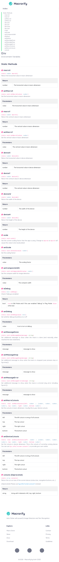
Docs (8, 538)
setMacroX (8, 19)
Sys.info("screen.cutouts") (26, 484)
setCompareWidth (10, 34)
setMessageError (10, 44)
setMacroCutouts (10, 46)
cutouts (7, 50)
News (8, 534)
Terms (48, 538)
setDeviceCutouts (10, 48)
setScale (7, 32)
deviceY (7, 25)
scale (6, 30)
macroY (7, 17)
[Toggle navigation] (7, 3)
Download (10, 541)
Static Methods (7, 13)
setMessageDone (10, 40)
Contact (48, 531)
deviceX (7, 23)
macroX (7, 15)
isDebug (7, 36)
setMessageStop (10, 42)
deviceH (7, 28)
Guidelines (49, 541)
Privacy (48, 534)
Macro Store (11, 531)
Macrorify (20, 3)
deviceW (7, 26)
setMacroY (8, 21)
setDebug (8, 38)
